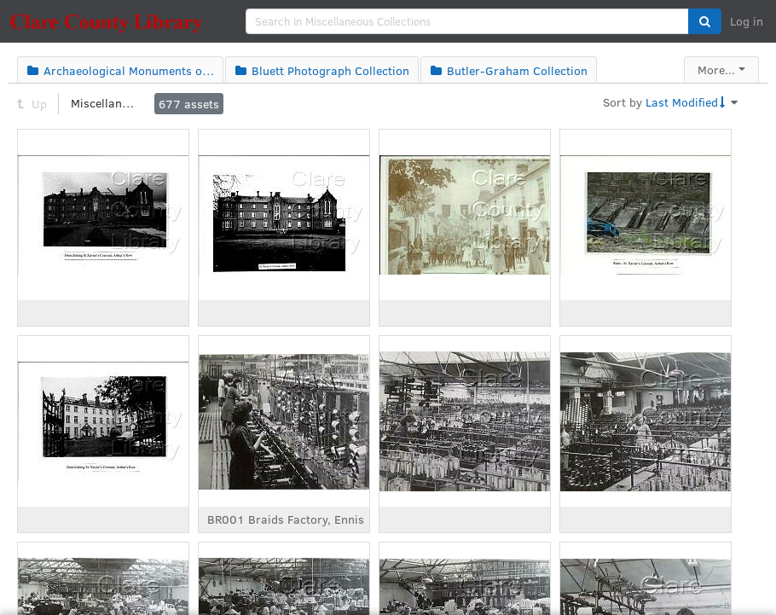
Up (32, 104)
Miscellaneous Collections (105, 103)
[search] (467, 21)
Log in (746, 21)
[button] (704, 21)
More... (716, 69)
